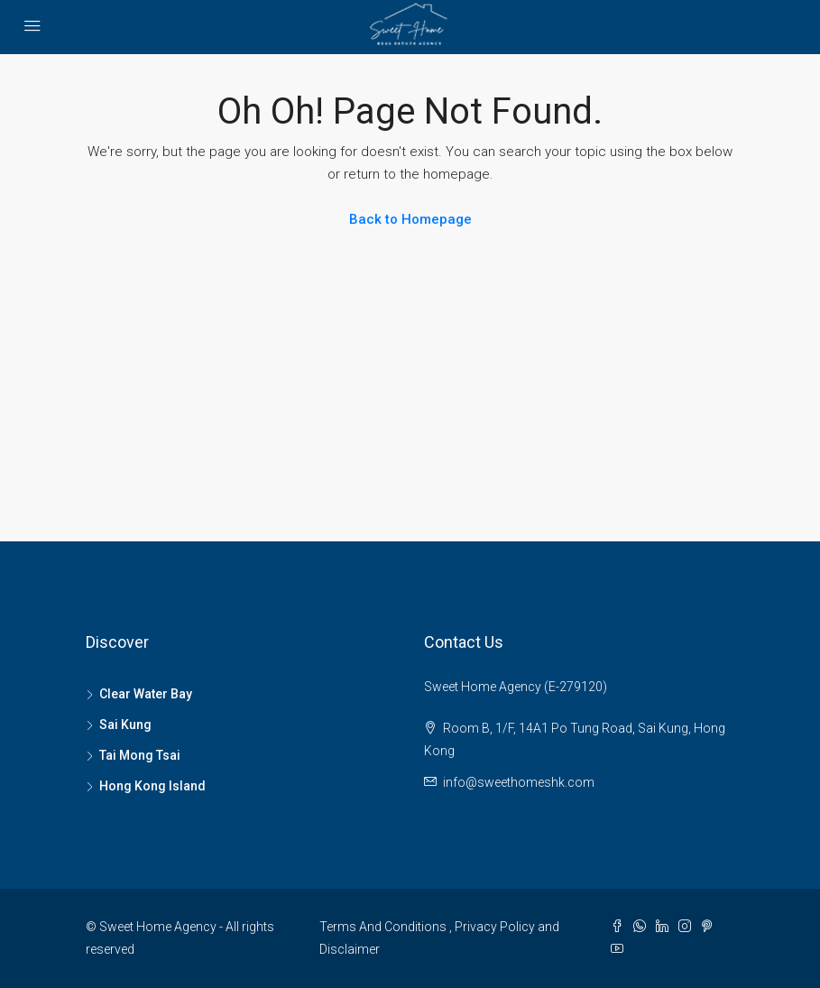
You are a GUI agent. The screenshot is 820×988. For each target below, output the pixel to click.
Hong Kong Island (152, 786)
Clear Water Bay (145, 694)
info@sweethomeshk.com (518, 782)
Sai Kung (125, 724)
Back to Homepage (410, 219)
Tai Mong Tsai (139, 755)
